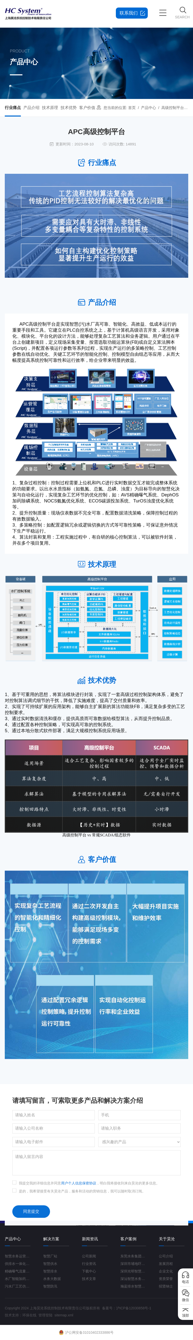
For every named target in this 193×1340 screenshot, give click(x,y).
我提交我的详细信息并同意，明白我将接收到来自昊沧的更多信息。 (89, 1290)
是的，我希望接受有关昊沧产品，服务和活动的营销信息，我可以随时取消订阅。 (82, 1298)
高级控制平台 (172, 107)
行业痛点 (13, 107)
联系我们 (129, 13)
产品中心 (148, 107)
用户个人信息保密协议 (78, 1290)
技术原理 (50, 107)
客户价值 (87, 107)
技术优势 (69, 107)
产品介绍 (31, 107)
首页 (132, 107)
